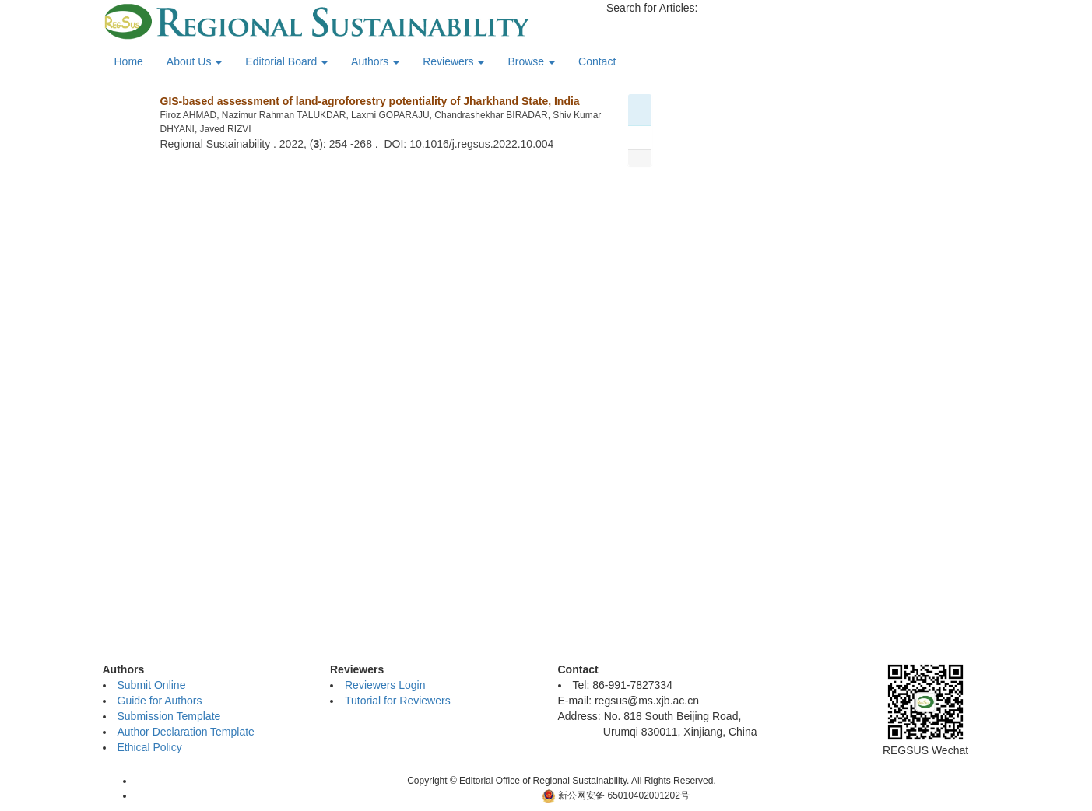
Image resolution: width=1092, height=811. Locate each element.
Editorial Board (286, 61)
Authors (375, 61)
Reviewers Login (385, 685)
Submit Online (152, 685)
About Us (194, 61)
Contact (597, 61)
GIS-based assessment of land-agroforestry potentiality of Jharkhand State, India (370, 101)
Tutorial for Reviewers (398, 700)
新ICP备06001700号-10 (483, 795)
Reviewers (453, 61)
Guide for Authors (160, 700)
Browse (531, 61)
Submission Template (169, 716)
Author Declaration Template (186, 731)
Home (128, 61)
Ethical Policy (150, 747)
